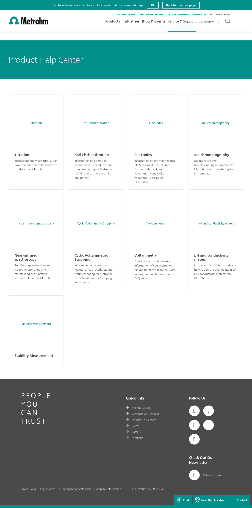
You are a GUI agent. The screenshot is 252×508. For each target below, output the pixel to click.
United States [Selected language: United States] (223, 14)
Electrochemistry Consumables (187, 14)
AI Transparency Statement (75, 488)
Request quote (126, 14)
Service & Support (182, 21)
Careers (133, 432)
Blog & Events (153, 21)
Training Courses (138, 408)
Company (206, 21)
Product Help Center (141, 420)
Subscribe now (205, 475)
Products (112, 21)
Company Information (107, 488)
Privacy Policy (29, 488)
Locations (134, 438)
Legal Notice (47, 488)
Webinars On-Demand (142, 414)
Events (132, 426)
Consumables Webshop (152, 14)
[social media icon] (194, 411)
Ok (153, 5)
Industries (131, 21)
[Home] (28, 23)
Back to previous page (181, 5)
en (211, 14)
